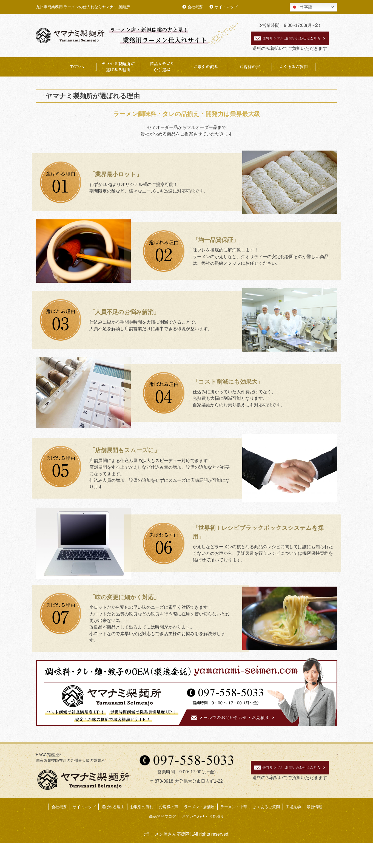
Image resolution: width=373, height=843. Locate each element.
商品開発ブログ (162, 816)
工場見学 (293, 807)
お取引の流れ (206, 67)
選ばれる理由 (112, 807)
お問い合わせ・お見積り (203, 816)
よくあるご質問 (293, 67)
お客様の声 (168, 807)
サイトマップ (226, 7)
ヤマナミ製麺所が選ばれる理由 (118, 67)
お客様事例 (250, 67)
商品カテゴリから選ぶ (162, 67)
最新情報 (314, 807)
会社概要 (195, 7)
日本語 (301, 7)
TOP (77, 67)
